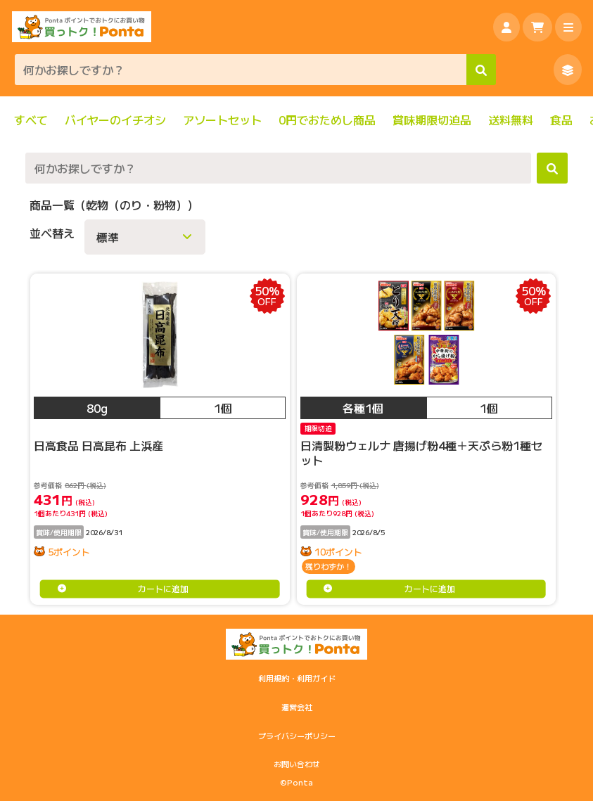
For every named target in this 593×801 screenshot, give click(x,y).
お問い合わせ (297, 763)
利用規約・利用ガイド (297, 678)
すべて (31, 120)
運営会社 (296, 706)
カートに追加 (163, 588)
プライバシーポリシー (297, 735)
